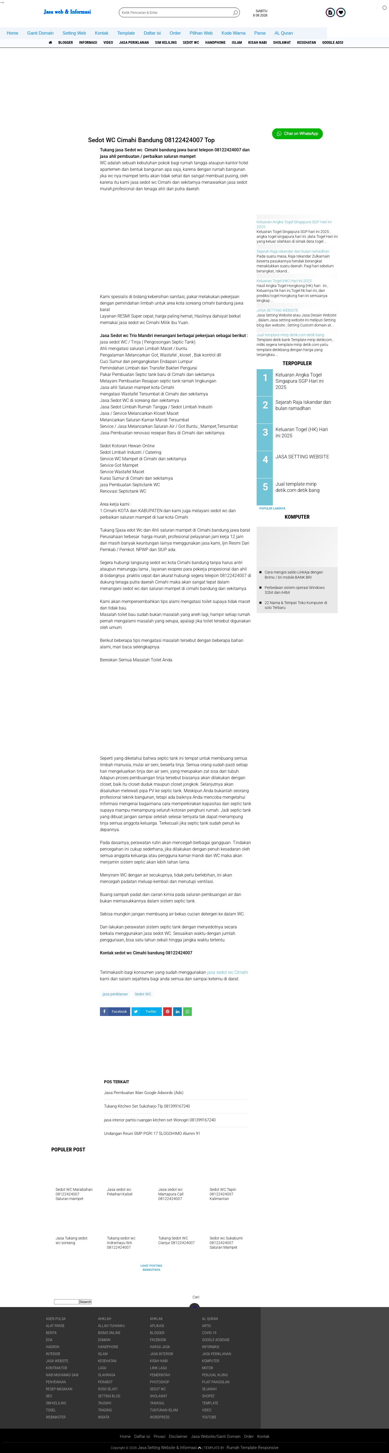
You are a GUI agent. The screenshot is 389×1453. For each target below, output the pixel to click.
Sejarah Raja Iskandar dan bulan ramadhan (293, 251)
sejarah (209, 1389)
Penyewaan (56, 1382)
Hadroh (52, 1347)
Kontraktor (56, 1368)
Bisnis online (109, 1333)
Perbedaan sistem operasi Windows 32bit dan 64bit (295, 590)
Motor (207, 1368)
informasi (88, 42)
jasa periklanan (134, 42)
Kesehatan (306, 42)
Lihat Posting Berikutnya (151, 1267)
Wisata (103, 1417)
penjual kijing (215, 1375)
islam (237, 42)
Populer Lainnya (272, 508)
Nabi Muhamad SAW (62, 1375)
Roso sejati (108, 1389)
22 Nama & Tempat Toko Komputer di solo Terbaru (296, 605)
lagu (102, 1368)
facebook (158, 1340)
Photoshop (159, 1382)
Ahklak (156, 1319)
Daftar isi (152, 33)
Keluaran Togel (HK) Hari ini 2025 (284, 281)
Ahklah (104, 1319)
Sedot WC (191, 42)
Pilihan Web (201, 33)
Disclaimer (178, 1436)
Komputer (210, 1361)
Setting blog (109, 1396)
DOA (49, 1340)
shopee (208, 1396)
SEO (49, 1396)
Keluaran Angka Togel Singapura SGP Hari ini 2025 (303, 377)
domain (104, 1340)
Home (12, 33)
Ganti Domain (40, 33)
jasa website (57, 1361)
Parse (260, 33)
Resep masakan (59, 1389)
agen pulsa (56, 1319)
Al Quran (210, 1319)
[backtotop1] (199, 1448)
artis (206, 1326)
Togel (51, 1410)
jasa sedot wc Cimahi (227, 972)
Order (175, 33)
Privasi (159, 1436)
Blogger (65, 42)
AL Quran (283, 33)
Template (126, 33)
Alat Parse (55, 1326)
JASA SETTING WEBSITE (277, 310)
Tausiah (104, 1403)
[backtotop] (194, 1308)
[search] (179, 12)
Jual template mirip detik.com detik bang (290, 335)
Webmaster (56, 1417)
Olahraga (106, 1375)
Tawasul (157, 1403)
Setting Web (74, 33)
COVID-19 (209, 1333)
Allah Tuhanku (111, 1326)
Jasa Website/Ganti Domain (215, 1436)
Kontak (101, 33)
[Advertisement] (194, 90)
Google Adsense (336, 42)
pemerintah (160, 1375)
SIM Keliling (166, 42)
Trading (105, 1410)
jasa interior (161, 1354)
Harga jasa (160, 1347)
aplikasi (157, 1326)
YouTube (209, 1417)
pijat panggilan (216, 1382)
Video (108, 42)
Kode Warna (233, 33)
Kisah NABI (257, 42)
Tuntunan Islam (164, 1410)
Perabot (105, 1382)
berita (51, 1333)
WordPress (159, 1417)
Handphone (215, 42)
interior (53, 1354)
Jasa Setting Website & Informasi (167, 1447)
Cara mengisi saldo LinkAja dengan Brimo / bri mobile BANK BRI (294, 574)
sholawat (282, 42)
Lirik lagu (158, 1368)
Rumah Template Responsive (253, 1447)
